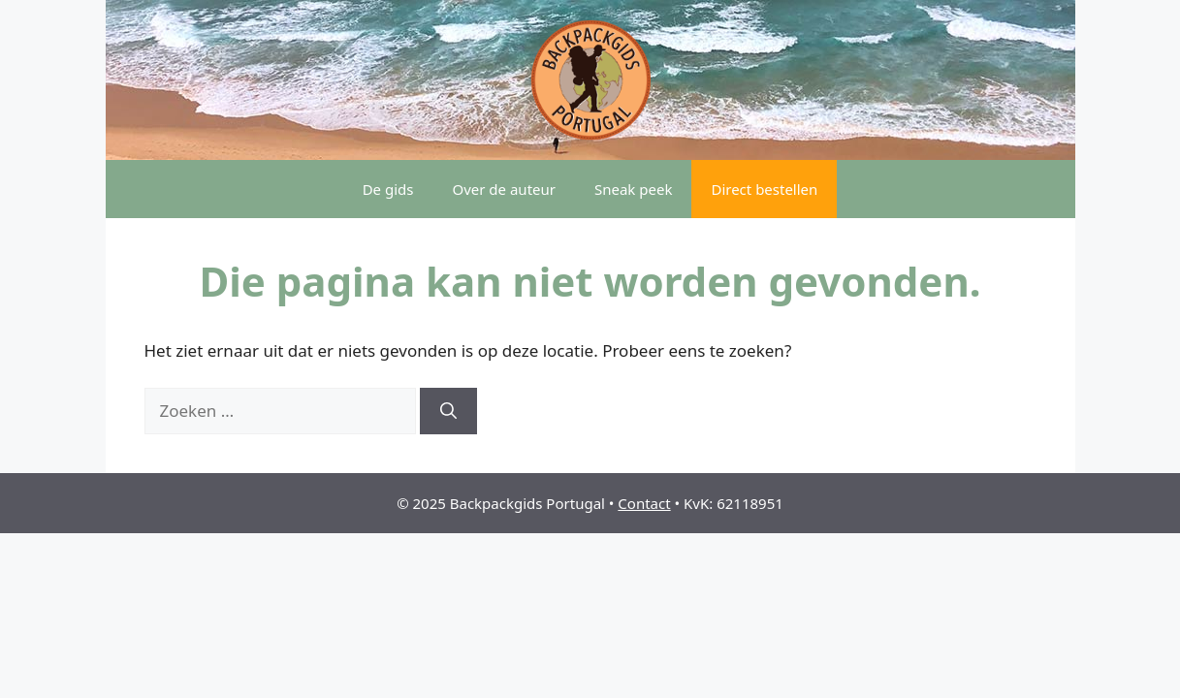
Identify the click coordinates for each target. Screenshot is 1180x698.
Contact (644, 503)
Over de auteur (504, 189)
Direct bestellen (764, 189)
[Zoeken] (448, 411)
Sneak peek (633, 189)
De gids (388, 189)
